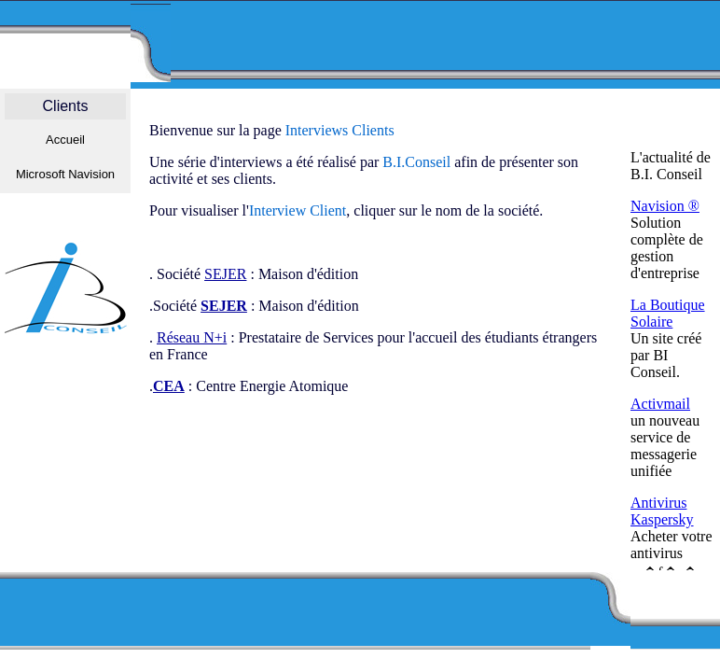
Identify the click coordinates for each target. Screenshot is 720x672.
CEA (169, 386)
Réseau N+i (192, 337)
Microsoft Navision (65, 174)
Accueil (65, 140)
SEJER (225, 274)
